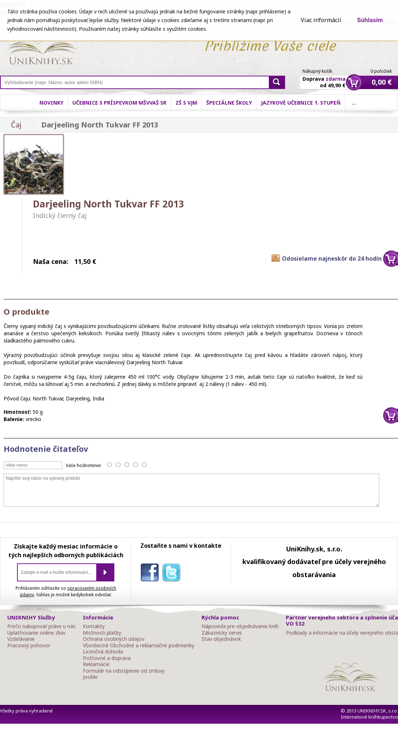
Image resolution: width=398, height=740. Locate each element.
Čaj (16, 125)
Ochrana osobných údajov (113, 639)
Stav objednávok (221, 639)
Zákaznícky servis (222, 633)
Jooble (90, 677)
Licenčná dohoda (103, 651)
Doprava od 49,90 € (324, 78)
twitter (173, 573)
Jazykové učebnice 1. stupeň (300, 102)
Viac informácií (321, 20)
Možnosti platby (102, 633)
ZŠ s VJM (186, 102)
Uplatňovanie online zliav (36, 633)
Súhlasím (370, 20)
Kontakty (94, 626)
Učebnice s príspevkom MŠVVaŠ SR (119, 102)
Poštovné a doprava (107, 658)
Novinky (51, 102)
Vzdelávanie (21, 639)
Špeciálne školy (229, 102)
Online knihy (42, 50)
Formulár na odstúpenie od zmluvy (124, 671)
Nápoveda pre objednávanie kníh (240, 626)
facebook (151, 573)
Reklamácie (96, 664)
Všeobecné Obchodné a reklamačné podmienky (138, 645)
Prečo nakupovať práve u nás (41, 626)
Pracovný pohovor (28, 645)
